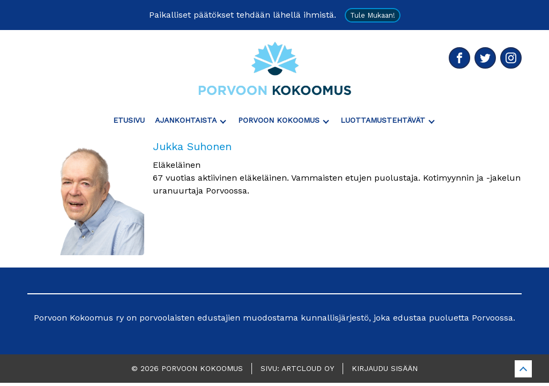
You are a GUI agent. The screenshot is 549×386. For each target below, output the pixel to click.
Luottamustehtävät (382, 120)
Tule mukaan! (372, 15)
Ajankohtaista (186, 120)
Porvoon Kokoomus (279, 120)
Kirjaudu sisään (385, 368)
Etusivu (129, 120)
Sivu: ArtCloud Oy (297, 368)
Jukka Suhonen (192, 146)
